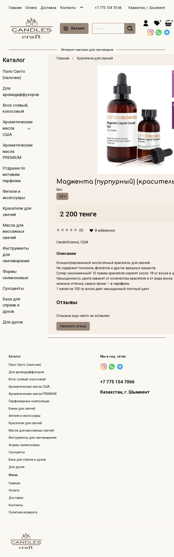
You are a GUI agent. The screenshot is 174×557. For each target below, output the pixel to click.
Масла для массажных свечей (14, 231)
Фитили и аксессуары (14, 194)
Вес (59, 190)
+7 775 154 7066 (117, 381)
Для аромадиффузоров (17, 91)
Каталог (74, 28)
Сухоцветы (13, 288)
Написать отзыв (73, 326)
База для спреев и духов (11, 305)
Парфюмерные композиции (29, 401)
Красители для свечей (95, 58)
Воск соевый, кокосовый (15, 108)
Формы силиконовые (15, 274)
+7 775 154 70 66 (108, 8)
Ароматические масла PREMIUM (17, 151)
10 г (62, 196)
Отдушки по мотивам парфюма (14, 174)
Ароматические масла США (14, 128)
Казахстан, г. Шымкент (146, 8)
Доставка (48, 8)
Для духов (13, 322)
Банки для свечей (22, 408)
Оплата (31, 8)
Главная (15, 8)
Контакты (68, 8)
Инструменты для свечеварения (16, 254)
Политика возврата (23, 512)
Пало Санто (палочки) (14, 74)
